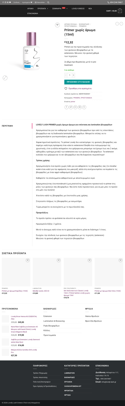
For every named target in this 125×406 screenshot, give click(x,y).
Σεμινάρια (60, 8)
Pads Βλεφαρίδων (51, 326)
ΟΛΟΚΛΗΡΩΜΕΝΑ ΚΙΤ (72, 386)
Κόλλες (46, 330)
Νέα (90, 9)
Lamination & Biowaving (54, 321)
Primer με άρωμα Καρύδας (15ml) (15, 291)
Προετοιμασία (49, 335)
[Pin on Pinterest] (80, 107)
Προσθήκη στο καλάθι (78, 82)
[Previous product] (121, 23)
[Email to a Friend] (75, 107)
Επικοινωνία (32, 13)
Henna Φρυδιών (92, 316)
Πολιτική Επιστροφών (42, 382)
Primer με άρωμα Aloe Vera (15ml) (108, 291)
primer (73, 102)
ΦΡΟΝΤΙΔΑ (68, 391)
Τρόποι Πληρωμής (40, 373)
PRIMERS (82, 26)
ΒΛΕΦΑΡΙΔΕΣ (84, 24)
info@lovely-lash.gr (109, 382)
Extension (47, 316)
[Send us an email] (7, 2)
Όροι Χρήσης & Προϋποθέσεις (45, 386)
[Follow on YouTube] (10, 2)
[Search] (48, 2)
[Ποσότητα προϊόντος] (69, 75)
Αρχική (30, 9)
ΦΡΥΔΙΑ (67, 395)
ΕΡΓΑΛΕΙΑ (68, 382)
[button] (16, 2)
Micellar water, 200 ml (41, 291)
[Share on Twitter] (71, 107)
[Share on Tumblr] (84, 107)
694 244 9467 (106, 379)
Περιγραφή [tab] (7, 126)
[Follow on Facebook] (3, 2)
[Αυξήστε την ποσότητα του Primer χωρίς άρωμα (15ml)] (73, 75)
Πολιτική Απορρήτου (32, 403)
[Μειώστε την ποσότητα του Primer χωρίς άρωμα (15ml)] (65, 75)
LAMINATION (69, 373)
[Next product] (117, 23)
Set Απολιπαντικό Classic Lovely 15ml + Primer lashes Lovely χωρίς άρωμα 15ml (77, 293)
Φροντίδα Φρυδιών (93, 321)
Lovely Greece (78, 9)
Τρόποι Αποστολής (40, 377)
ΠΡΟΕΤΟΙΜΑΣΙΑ (70, 26)
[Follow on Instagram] (5, 2)
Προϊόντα (42, 8)
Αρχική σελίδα (70, 24)
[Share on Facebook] (67, 107)
